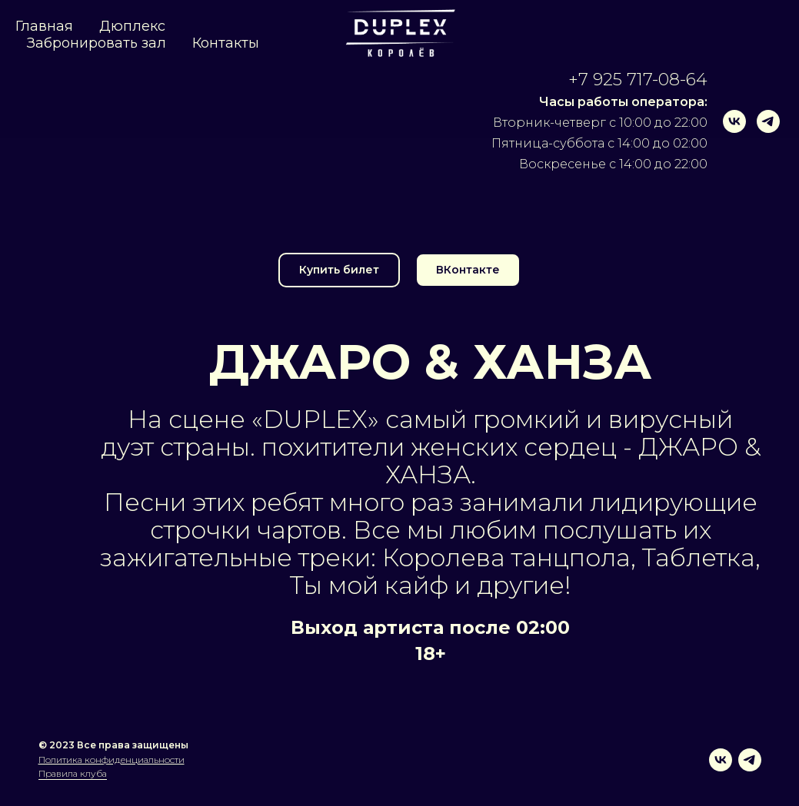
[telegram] (768, 121)
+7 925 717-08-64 (637, 79)
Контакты (225, 43)
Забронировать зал (96, 43)
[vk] (734, 121)
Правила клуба (72, 773)
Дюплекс (132, 26)
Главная (44, 26)
